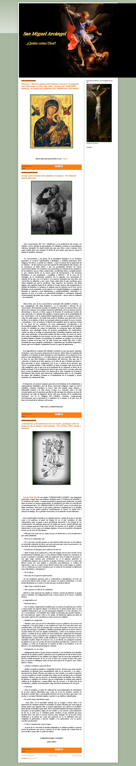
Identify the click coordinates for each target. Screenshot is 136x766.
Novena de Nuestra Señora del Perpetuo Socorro (37, 168)
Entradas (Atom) (33, 758)
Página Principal (53, 755)
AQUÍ (65, 159)
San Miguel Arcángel (24, 5)
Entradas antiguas (76, 755)
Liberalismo (28, 751)
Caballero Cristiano (30, 416)
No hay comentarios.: (48, 166)
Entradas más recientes (28, 755)
